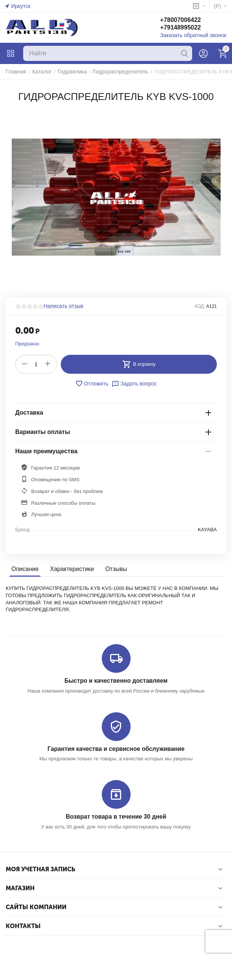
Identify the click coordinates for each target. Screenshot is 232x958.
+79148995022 (186, 28)
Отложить (93, 383)
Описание (24, 569)
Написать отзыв (62, 306)
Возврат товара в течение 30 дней (116, 816)
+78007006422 (186, 20)
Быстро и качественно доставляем (116, 680)
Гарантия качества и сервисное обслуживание (116, 748)
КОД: (200, 306)
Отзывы (113, 569)
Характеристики (70, 569)
